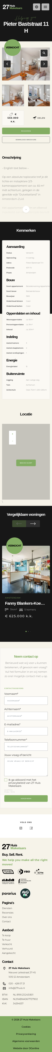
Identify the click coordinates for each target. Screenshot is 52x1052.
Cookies (26, 1027)
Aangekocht (9, 953)
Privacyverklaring (26, 1034)
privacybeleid (16, 782)
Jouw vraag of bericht (17, 755)
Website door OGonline (26, 1048)
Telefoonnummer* (15, 739)
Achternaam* (12, 709)
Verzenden (26, 798)
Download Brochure (26, 140)
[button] (23, 76)
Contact (6, 921)
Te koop (6, 935)
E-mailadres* (12, 724)
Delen (39, 118)
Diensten (7, 908)
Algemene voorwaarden (26, 1041)
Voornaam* (11, 693)
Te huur (6, 940)
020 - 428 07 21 (17, 983)
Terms (13, 792)
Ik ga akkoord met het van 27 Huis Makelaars (22, 782)
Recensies (7, 912)
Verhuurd (7, 948)
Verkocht (7, 944)
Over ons (7, 917)
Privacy (6, 792)
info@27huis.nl (17, 988)
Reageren (26, 131)
